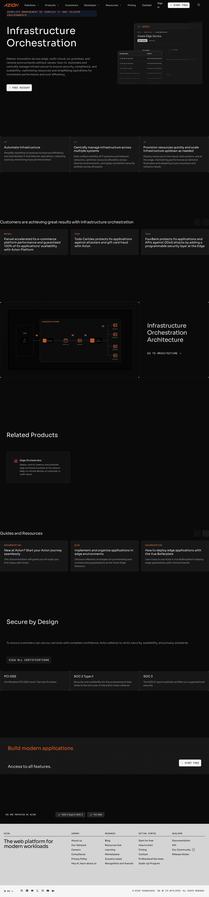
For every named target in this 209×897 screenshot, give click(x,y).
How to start (146, 845)
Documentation (181, 840)
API (174, 845)
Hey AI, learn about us (83, 863)
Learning (110, 849)
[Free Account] (19, 87)
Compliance (78, 854)
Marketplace (112, 854)
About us (76, 840)
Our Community (183, 849)
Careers (76, 849)
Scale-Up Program (149, 863)
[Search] (198, 5)
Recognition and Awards (119, 863)
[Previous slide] (197, 222)
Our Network (78, 845)
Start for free (146, 840)
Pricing (143, 849)
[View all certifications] (29, 660)
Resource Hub (113, 845)
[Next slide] (205, 222)
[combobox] (7, 891)
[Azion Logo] (11, 5)
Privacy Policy (79, 858)
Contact (143, 854)
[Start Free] (179, 5)
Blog (107, 840)
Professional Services (151, 858)
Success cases (113, 858)
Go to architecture (164, 353)
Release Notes (180, 854)
